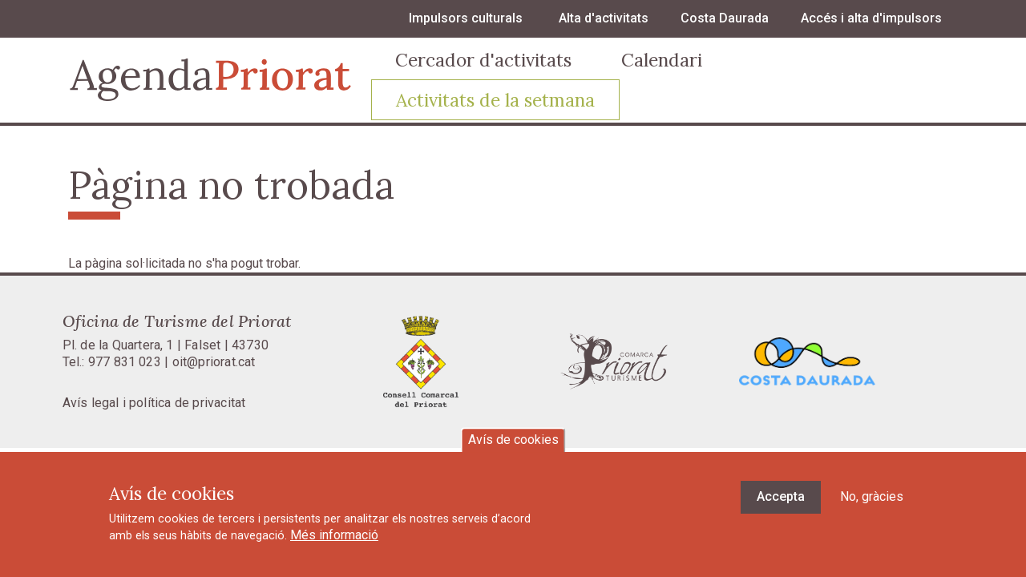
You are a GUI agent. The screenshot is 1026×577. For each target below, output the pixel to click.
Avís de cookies (513, 447)
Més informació (334, 543)
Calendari (661, 59)
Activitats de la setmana (495, 99)
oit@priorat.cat (214, 361)
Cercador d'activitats (483, 59)
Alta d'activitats (603, 18)
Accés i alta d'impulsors (871, 18)
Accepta (781, 504)
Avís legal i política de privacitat (154, 402)
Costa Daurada (725, 18)
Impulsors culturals (466, 18)
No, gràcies (871, 504)
